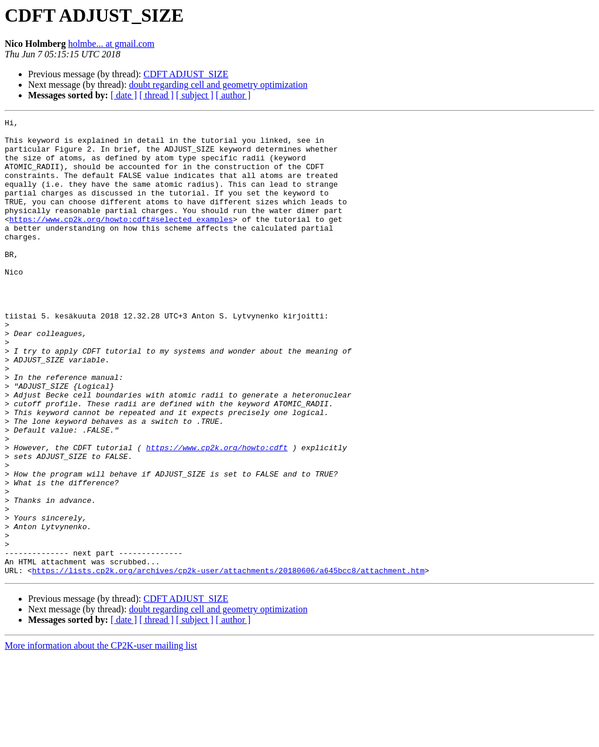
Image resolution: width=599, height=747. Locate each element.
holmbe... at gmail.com (111, 44)
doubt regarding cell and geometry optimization (218, 85)
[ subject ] (195, 95)
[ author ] (233, 95)
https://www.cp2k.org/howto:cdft (217, 514)
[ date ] (124, 95)
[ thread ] (156, 95)
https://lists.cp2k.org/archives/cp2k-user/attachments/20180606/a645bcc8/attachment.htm (228, 661)
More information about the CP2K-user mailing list (101, 737)
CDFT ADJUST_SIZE (185, 74)
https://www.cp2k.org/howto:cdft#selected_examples (121, 240)
